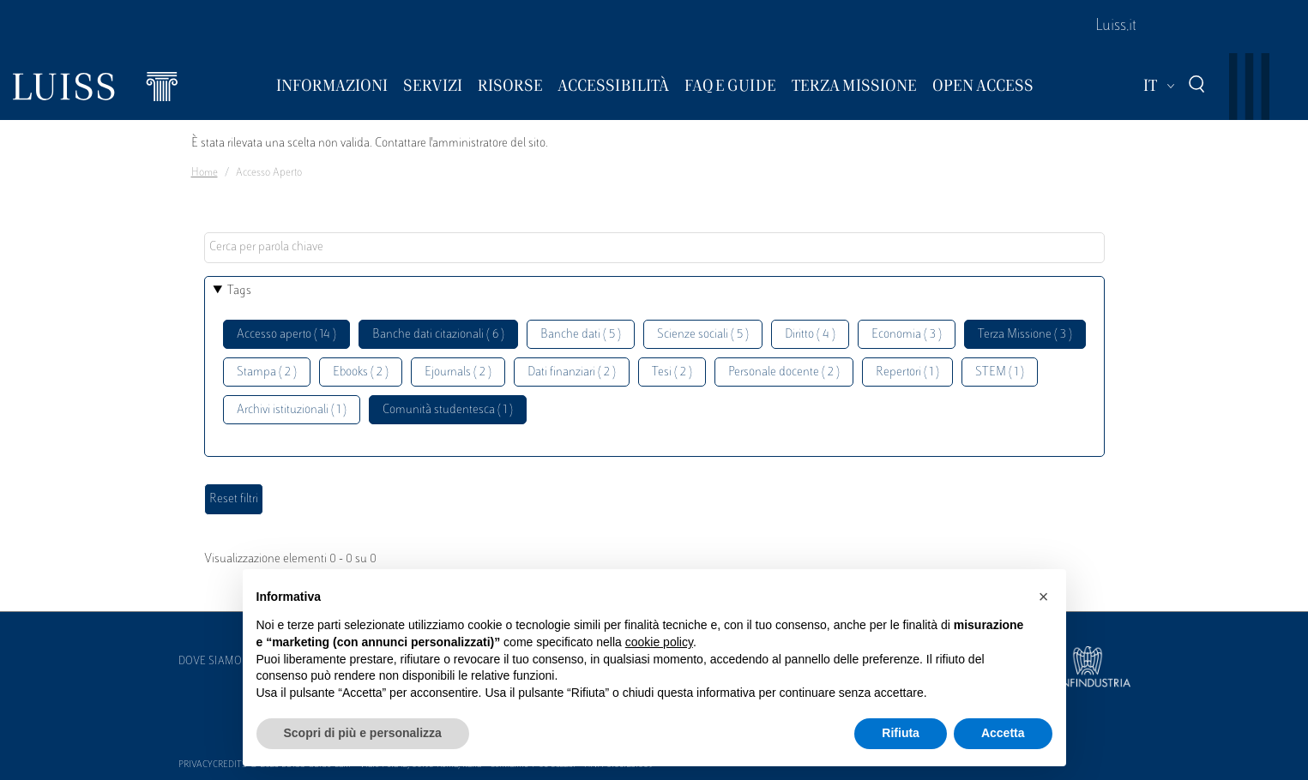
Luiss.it (1115, 26)
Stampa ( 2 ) (267, 372)
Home (204, 173)
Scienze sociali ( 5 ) (703, 334)
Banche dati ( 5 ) (580, 334)
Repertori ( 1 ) (907, 372)
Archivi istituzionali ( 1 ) (292, 410)
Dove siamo (210, 662)
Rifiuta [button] (900, 733)
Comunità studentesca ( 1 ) (448, 410)
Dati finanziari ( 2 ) (571, 372)
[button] (1044, 596)
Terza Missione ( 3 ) (1025, 334)
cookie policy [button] (659, 642)
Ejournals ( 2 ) (458, 372)
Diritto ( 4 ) (810, 334)
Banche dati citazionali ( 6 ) (438, 334)
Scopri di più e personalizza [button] (363, 733)
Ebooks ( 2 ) (361, 372)
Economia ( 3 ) (906, 334)
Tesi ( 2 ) (672, 372)
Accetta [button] (1003, 733)
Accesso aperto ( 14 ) (286, 334)
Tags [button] (239, 291)
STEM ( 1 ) (999, 372)
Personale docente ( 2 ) (784, 372)
